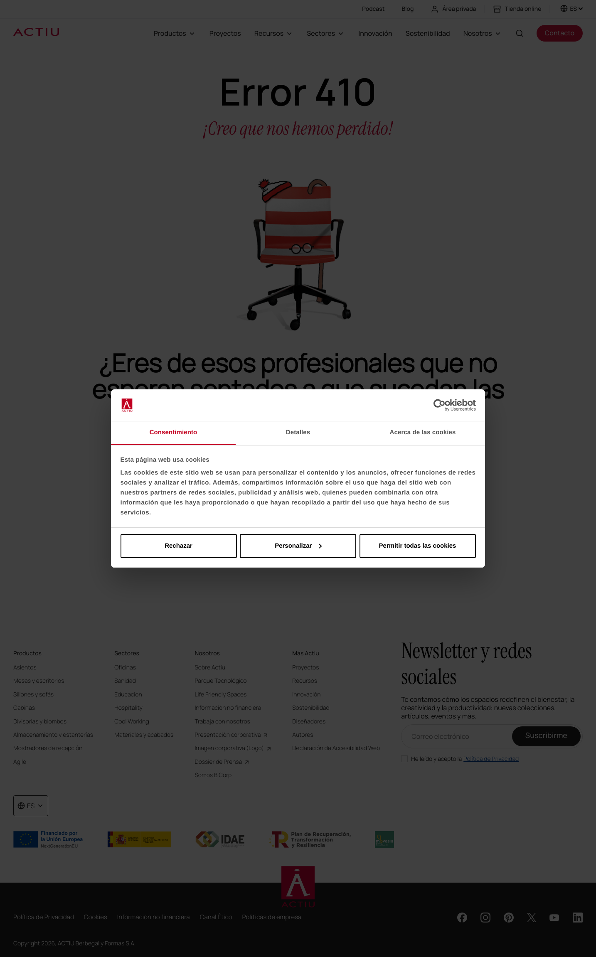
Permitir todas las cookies (417, 545)
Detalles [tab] (298, 432)
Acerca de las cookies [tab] (423, 432)
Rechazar (178, 545)
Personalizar (298, 545)
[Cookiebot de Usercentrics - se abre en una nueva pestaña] (439, 405)
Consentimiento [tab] (173, 432)
